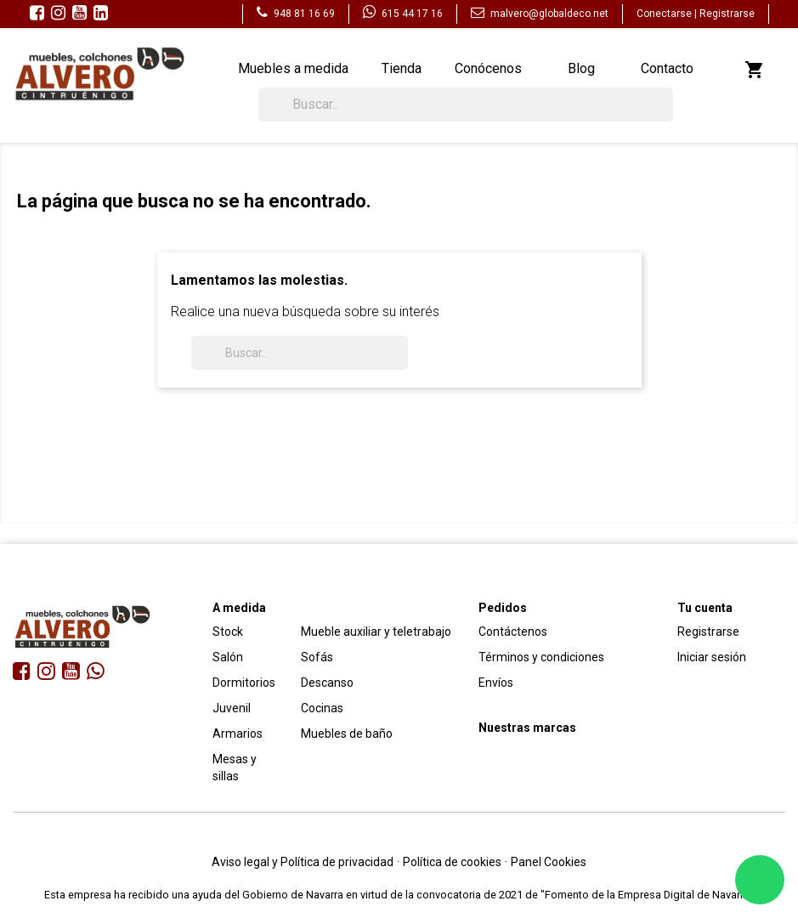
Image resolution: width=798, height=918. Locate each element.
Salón (227, 657)
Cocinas (322, 708)
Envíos (495, 682)
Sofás (317, 657)
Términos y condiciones (541, 657)
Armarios (237, 733)
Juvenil (231, 708)
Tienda (402, 68)
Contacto (667, 68)
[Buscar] (465, 105)
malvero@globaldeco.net (539, 14)
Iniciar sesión (711, 657)
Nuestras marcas (527, 727)
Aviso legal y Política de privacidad (302, 862)
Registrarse (727, 14)
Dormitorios (243, 682)
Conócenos (488, 68)
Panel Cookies (548, 862)
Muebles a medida (293, 68)
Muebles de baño (347, 733)
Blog (581, 68)
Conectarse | (668, 14)
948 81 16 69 (296, 14)
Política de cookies (452, 862)
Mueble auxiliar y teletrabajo (376, 631)
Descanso (327, 682)
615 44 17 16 (403, 14)
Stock (227, 631)
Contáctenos (512, 631)
